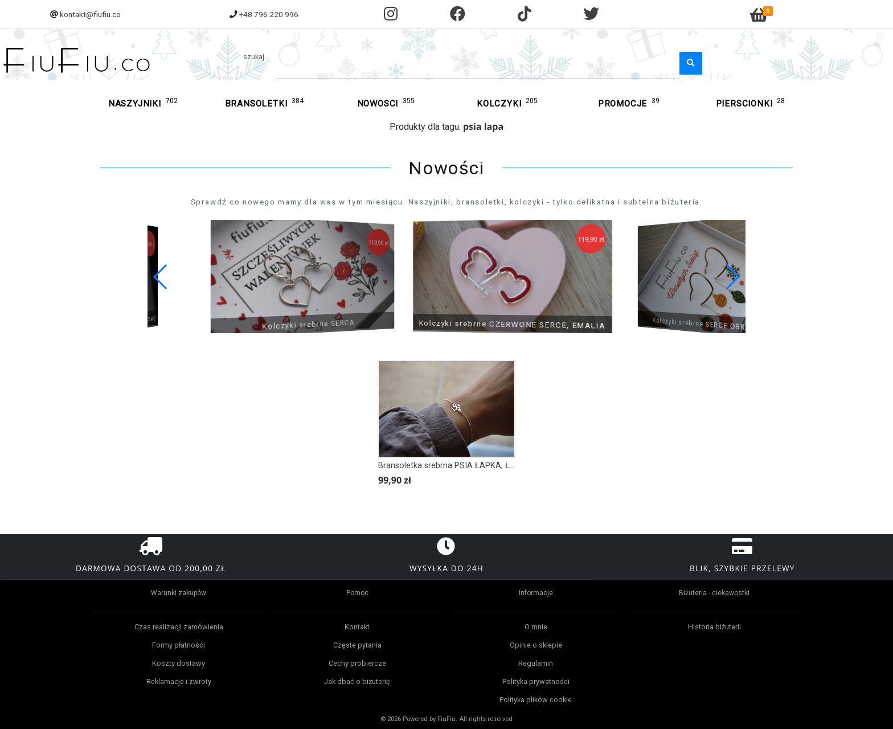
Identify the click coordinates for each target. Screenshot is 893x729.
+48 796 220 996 (268, 14)
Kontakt (357, 626)
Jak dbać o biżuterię (357, 681)
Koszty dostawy (178, 663)
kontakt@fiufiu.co (90, 14)
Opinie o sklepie (536, 645)
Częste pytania (357, 645)
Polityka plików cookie (535, 699)
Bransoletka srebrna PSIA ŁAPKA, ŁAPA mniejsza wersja (482, 465)
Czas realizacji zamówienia (178, 626)
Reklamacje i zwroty (178, 681)
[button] (732, 276)
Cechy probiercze (357, 663)
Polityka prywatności (536, 681)
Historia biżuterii (714, 626)
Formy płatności (178, 645)
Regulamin (535, 663)
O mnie (536, 626)
